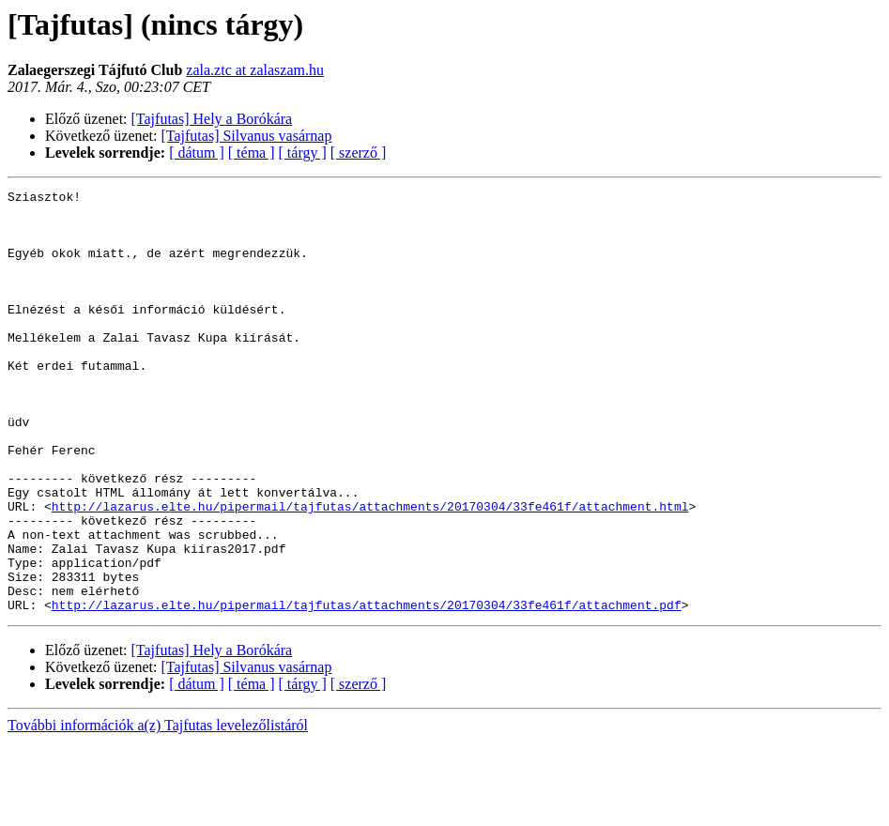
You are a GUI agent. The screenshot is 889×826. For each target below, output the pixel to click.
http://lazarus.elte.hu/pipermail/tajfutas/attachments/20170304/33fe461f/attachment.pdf (367, 689)
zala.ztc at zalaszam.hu (255, 70)
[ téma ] (251, 153)
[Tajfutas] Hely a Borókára (212, 119)
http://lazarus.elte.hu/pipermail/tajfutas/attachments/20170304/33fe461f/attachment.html (370, 570)
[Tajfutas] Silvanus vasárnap (246, 136)
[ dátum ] (196, 153)
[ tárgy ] (303, 153)
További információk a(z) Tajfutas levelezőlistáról (158, 810)
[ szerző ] (358, 153)
